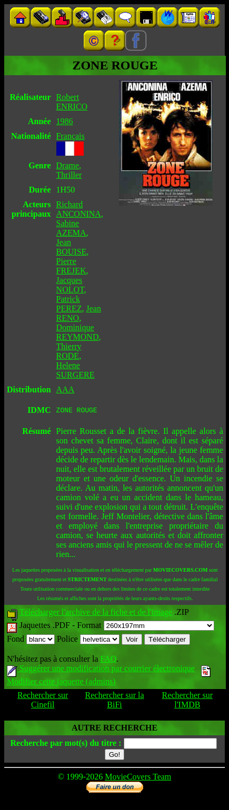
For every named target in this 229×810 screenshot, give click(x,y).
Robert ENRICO (72, 102)
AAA (65, 389)
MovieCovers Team (138, 778)
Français (70, 135)
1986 (64, 121)
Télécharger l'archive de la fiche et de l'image (95, 613)
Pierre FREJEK (71, 266)
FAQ (108, 660)
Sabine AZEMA (71, 228)
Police (88, 640)
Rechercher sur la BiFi (114, 701)
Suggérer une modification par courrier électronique (101, 669)
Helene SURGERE (75, 370)
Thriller (69, 174)
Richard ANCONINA (78, 209)
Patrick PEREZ (69, 304)
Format (145, 626)
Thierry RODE (69, 351)
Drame (67, 165)
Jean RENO (78, 313)
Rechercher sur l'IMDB (187, 701)
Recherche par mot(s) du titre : (65, 744)
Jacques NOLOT (70, 285)
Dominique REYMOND (77, 332)
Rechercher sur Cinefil (42, 701)
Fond (31, 640)
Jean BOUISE (71, 247)
